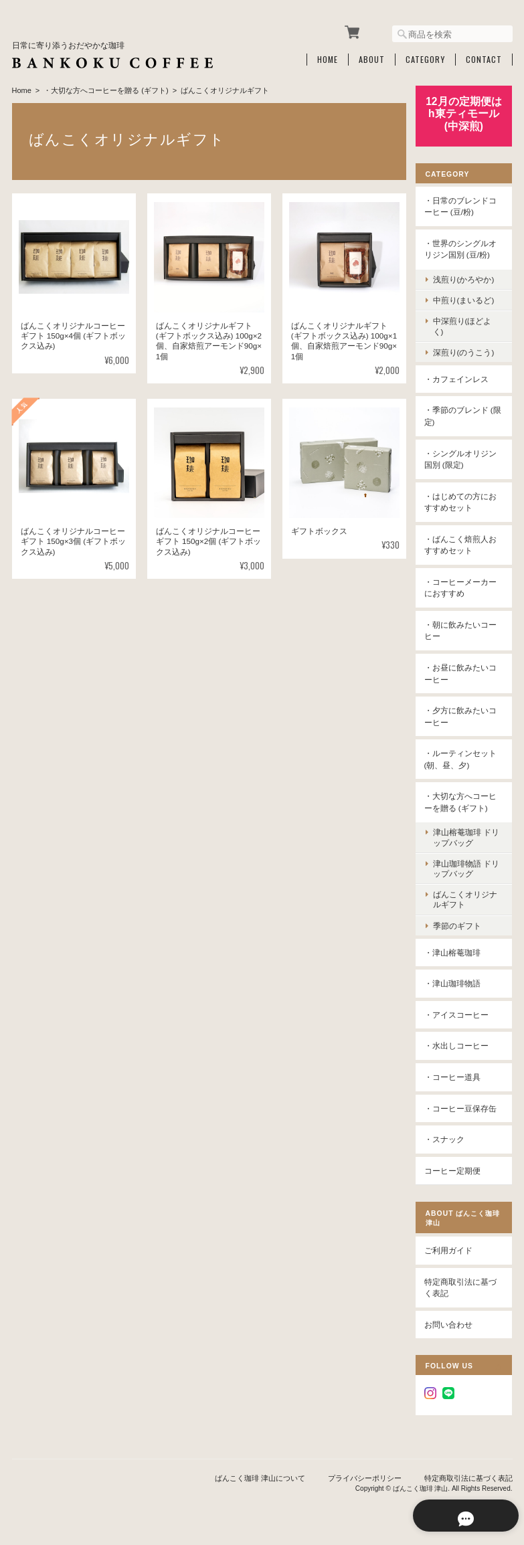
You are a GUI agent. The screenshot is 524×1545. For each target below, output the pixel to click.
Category (425, 58)
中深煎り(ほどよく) (465, 324)
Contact (484, 58)
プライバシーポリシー (365, 1477)
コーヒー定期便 (456, 1168)
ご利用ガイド (452, 1249)
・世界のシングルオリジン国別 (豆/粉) (464, 248)
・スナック (448, 1137)
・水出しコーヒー (460, 1044)
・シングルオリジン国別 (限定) (464, 457)
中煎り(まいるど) (467, 298)
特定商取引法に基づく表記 (464, 1286)
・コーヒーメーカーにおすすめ (464, 586)
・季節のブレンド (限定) (460, 414)
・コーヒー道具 (456, 1075)
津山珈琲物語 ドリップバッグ (465, 867)
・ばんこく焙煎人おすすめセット (464, 543)
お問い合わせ (452, 1323)
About (372, 58)
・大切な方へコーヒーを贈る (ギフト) (105, 89)
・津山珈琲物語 (456, 982)
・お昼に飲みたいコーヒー (464, 672)
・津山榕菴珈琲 (456, 951)
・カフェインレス (460, 377)
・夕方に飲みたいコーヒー (464, 715)
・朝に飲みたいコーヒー (464, 629)
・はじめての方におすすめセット (464, 500)
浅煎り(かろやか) (467, 278)
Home (327, 58)
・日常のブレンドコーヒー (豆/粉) (464, 205)
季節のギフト (460, 923)
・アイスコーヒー (460, 1013)
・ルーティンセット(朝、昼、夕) (464, 757)
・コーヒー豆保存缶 (464, 1106)
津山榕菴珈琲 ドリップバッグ (465, 835)
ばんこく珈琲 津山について (260, 1477)
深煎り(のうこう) (467, 351)
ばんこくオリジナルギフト (468, 898)
